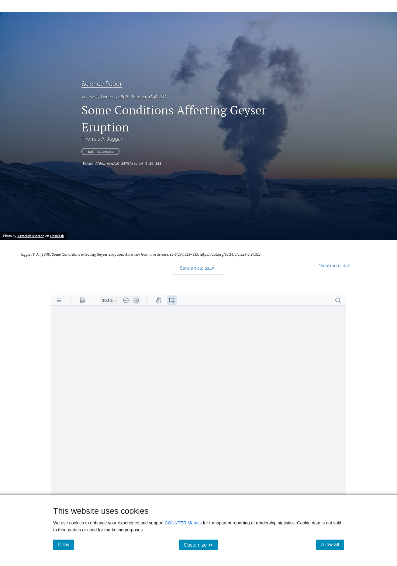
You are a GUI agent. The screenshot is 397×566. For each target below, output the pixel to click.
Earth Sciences (100, 151)
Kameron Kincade (30, 236)
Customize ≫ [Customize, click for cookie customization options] (201, 544)
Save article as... (197, 268)
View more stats (335, 265)
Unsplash (57, 236)
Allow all (332, 544)
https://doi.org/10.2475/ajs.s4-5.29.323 (122, 163)
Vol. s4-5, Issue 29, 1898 (104, 96)
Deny (66, 544)
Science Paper (101, 83)
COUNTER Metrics (183, 522)
